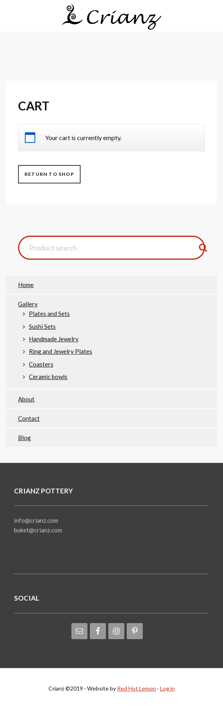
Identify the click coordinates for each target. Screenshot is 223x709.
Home (26, 284)
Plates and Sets (49, 313)
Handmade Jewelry (54, 338)
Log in (167, 688)
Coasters (41, 364)
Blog (24, 437)
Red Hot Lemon (136, 688)
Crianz (111, 18)
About (26, 399)
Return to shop (49, 174)
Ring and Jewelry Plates (60, 351)
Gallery (28, 304)
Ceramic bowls (48, 376)
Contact (29, 418)
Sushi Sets (42, 326)
